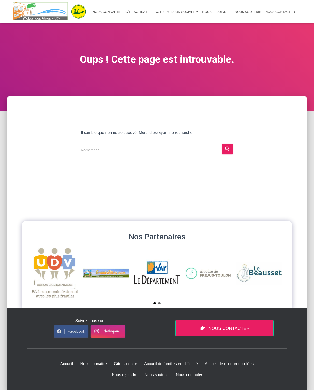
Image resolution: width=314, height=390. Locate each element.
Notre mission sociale (177, 12)
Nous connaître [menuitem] (93, 364)
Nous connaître (107, 12)
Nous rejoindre (216, 12)
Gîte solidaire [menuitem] (125, 364)
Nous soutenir (248, 12)
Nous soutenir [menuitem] (156, 375)
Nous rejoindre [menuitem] (124, 375)
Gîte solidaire (138, 12)
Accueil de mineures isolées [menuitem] (229, 364)
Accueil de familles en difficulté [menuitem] (171, 364)
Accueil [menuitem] (66, 364)
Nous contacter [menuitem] (189, 375)
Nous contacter (280, 12)
